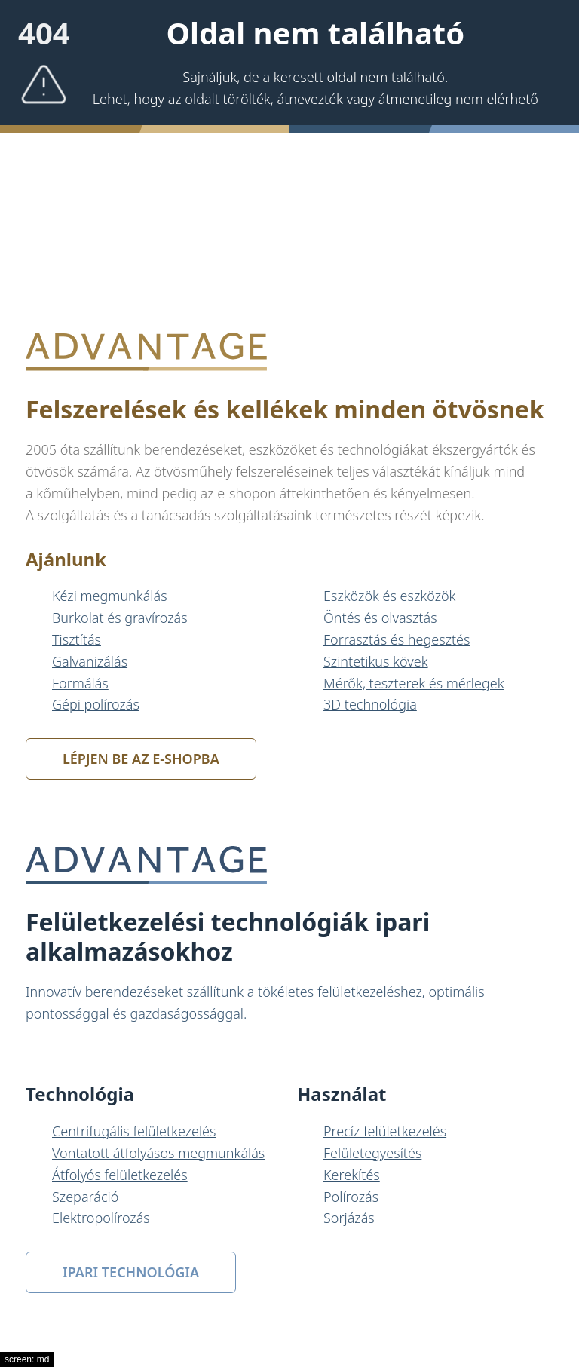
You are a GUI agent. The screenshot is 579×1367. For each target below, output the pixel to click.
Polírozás (350, 1197)
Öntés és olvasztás (380, 617)
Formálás (80, 683)
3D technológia (370, 704)
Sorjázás (349, 1218)
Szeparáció (85, 1197)
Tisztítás (76, 639)
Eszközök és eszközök (389, 596)
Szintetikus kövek (375, 661)
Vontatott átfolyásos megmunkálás (158, 1153)
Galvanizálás (89, 661)
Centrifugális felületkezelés (134, 1131)
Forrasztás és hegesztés (396, 639)
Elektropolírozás (101, 1218)
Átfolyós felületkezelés (120, 1175)
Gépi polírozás (95, 704)
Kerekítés (351, 1175)
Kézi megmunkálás (109, 596)
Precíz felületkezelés (384, 1131)
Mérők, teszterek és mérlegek (413, 683)
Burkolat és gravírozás (120, 617)
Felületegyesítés (372, 1153)
